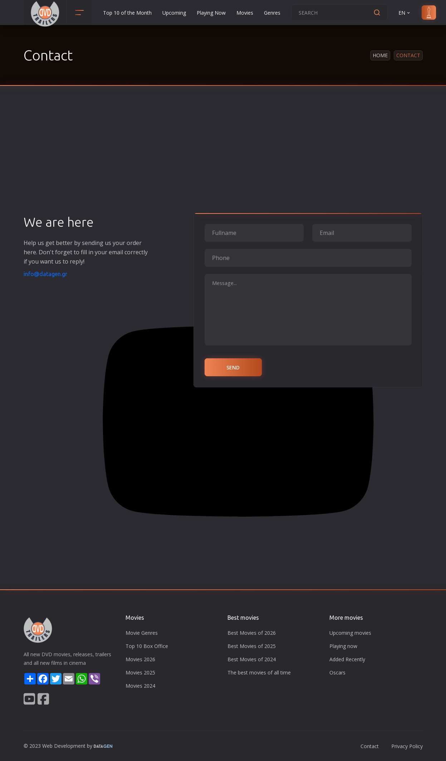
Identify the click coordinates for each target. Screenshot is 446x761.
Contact (370, 746)
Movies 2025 (140, 672)
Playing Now (211, 12)
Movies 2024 (140, 685)
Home (380, 55)
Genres (272, 12)
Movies (244, 12)
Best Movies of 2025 (251, 646)
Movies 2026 (140, 659)
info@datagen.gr (45, 274)
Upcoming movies (350, 632)
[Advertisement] (223, 161)
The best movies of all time (259, 672)
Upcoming (174, 12)
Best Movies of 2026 (251, 632)
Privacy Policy (407, 746)
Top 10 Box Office (147, 646)
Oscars (337, 672)
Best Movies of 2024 (251, 659)
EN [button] (404, 12)
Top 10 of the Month (127, 12)
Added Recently (347, 659)
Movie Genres (142, 632)
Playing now (343, 646)
